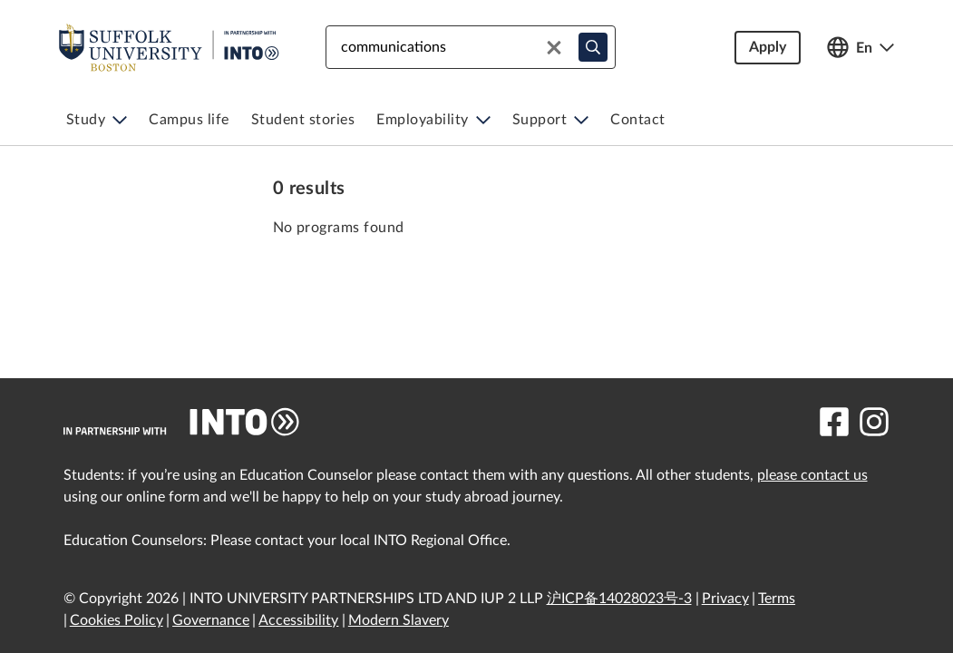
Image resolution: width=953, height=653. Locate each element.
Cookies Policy (116, 620)
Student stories (303, 119)
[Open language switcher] (860, 47)
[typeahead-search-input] (593, 47)
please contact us (812, 475)
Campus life (189, 119)
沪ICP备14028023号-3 (619, 598)
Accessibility (298, 620)
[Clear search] (554, 47)
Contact (638, 119)
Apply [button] (767, 47)
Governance (210, 620)
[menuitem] (97, 119)
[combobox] (471, 47)
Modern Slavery (398, 620)
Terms (776, 598)
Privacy (725, 598)
